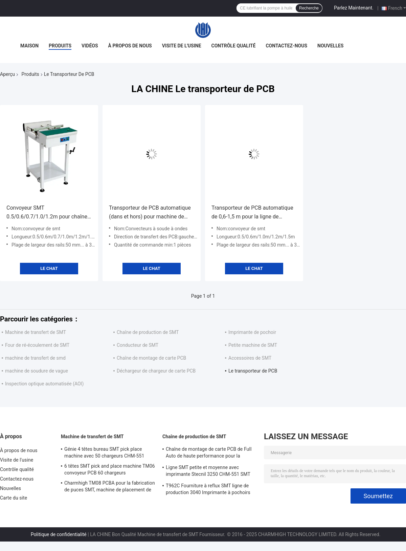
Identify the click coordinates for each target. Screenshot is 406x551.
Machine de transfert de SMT (35, 332)
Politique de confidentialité (59, 534)
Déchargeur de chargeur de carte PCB (156, 371)
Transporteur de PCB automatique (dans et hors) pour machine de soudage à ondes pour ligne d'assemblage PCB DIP (150, 213)
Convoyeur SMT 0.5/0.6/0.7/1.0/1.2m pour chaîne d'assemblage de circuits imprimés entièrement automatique (48, 213)
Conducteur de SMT (137, 345)
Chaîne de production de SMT (148, 332)
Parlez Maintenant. (354, 7)
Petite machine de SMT (252, 345)
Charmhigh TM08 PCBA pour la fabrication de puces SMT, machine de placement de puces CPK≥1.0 (109, 487)
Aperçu (7, 74)
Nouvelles (330, 45)
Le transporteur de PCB (252, 371)
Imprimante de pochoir (252, 332)
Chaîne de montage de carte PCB (151, 358)
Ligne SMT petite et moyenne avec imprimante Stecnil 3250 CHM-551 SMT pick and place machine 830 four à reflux (209, 472)
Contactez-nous (286, 45)
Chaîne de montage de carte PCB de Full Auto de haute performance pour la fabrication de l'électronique (208, 453)
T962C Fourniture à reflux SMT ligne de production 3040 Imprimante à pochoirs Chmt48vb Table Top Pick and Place (208, 490)
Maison (29, 45)
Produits (60, 45)
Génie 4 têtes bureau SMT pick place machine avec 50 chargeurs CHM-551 (104, 452)
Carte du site (13, 498)
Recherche (309, 8)
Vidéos (90, 45)
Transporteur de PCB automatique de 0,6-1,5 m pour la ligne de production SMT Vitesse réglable (252, 213)
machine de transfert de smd (35, 358)
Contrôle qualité (233, 45)
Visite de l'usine (181, 45)
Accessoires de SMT (249, 358)
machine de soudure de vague (36, 371)
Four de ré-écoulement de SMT (37, 345)
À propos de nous (130, 45)
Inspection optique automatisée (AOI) (44, 383)
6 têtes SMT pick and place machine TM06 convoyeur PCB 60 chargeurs (109, 469)
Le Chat (49, 268)
